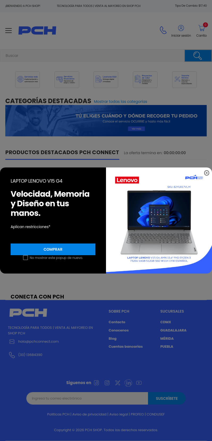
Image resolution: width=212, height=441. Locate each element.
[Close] (206, 173)
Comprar (53, 249)
